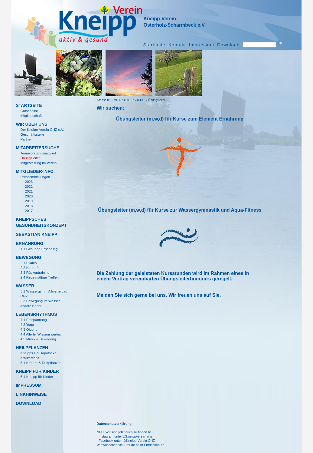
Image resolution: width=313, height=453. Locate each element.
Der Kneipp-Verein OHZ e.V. (42, 129)
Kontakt (177, 44)
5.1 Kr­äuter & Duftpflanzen (40, 363)
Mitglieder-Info (34, 171)
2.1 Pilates (28, 263)
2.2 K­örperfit (29, 267)
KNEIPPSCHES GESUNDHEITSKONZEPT (40, 222)
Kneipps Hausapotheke (38, 353)
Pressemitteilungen (35, 177)
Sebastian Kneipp (36, 234)
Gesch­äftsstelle (32, 134)
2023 (29, 182)
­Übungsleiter (156, 100)
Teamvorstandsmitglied (38, 153)
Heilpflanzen (32, 347)
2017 (29, 211)
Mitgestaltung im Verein (38, 163)
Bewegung (28, 257)
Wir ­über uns (31, 124)
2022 (29, 186)
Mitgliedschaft (30, 115)
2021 (29, 191)
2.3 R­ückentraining (34, 272)
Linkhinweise (31, 394)
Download (228, 44)
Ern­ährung (29, 243)
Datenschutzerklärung (114, 423)
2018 (29, 206)
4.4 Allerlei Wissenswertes (40, 334)
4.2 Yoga (27, 324)
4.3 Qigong (28, 329)
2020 (29, 196)
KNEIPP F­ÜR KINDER (37, 371)
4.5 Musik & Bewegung (38, 339)
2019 (29, 201)
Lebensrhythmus (36, 314)
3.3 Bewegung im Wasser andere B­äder (40, 303)
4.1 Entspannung (33, 320)
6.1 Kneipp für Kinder (36, 377)
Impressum (201, 44)
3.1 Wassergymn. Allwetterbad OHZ (43, 293)
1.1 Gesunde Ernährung (38, 249)
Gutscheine (29, 111)
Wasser (25, 285)
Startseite (154, 44)
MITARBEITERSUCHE (129, 100)
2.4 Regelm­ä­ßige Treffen (39, 277)
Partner (26, 139)
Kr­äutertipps (29, 358)
